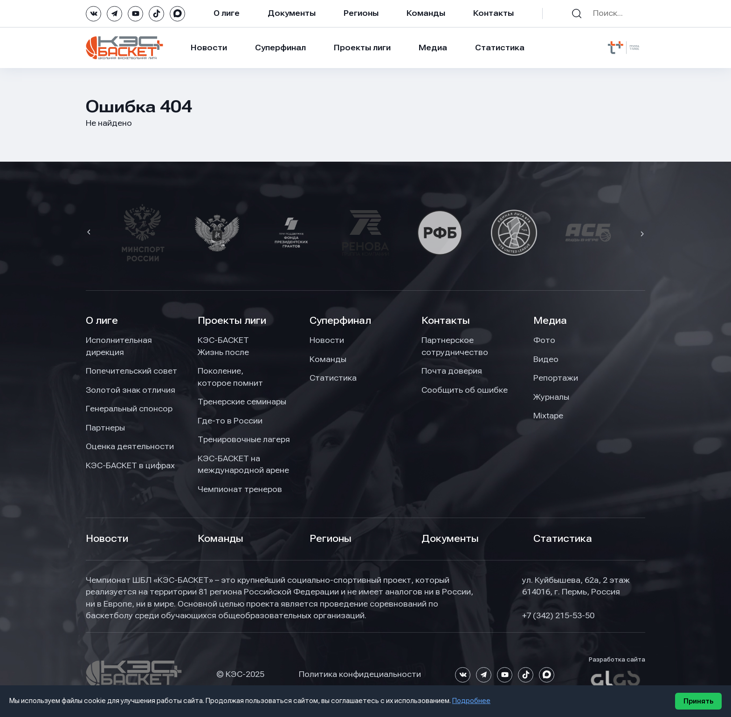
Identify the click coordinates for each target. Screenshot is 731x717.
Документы (292, 13)
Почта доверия (451, 371)
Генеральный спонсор (129, 408)
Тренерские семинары (242, 401)
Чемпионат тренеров (240, 489)
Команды (426, 13)
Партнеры (105, 427)
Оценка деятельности (130, 446)
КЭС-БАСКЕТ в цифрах (130, 465)
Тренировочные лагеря (244, 439)
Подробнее (471, 700)
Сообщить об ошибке (464, 390)
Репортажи (555, 377)
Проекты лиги (232, 320)
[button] (90, 233)
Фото (544, 340)
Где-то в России (230, 420)
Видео (546, 359)
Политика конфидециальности (360, 674)
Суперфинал (280, 47)
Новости (209, 47)
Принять (698, 701)
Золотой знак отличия (130, 390)
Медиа (433, 47)
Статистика (499, 47)
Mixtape (548, 415)
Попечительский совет (131, 371)
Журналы (551, 397)
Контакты (493, 13)
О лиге (227, 13)
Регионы (361, 13)
